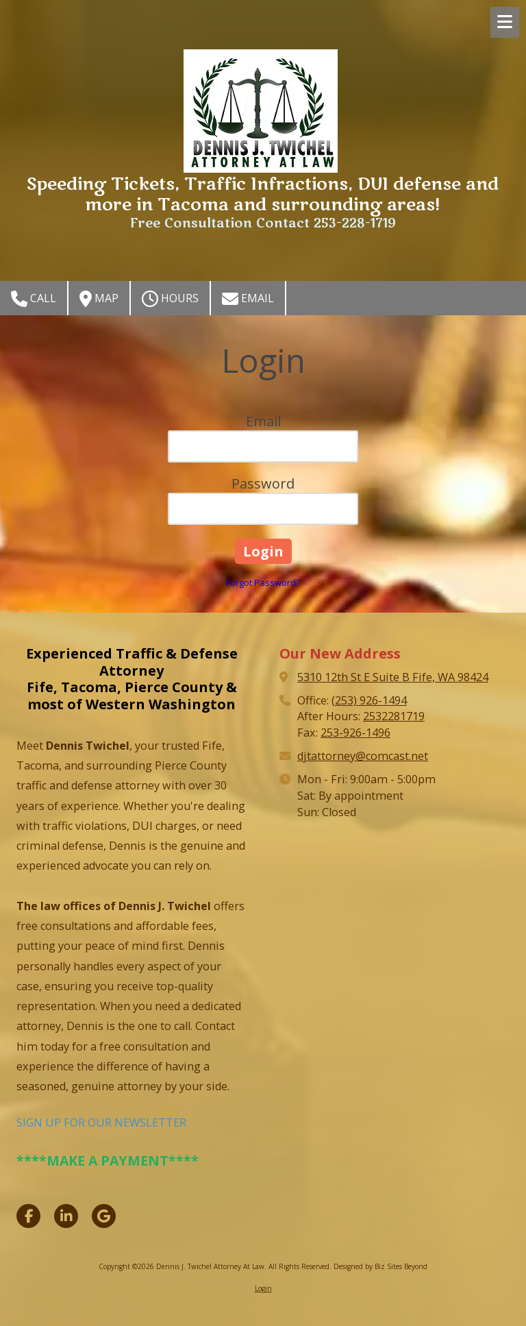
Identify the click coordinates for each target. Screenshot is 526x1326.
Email (248, 299)
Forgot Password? (263, 582)
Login (263, 1288)
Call (33, 299)
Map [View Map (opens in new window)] (98, 299)
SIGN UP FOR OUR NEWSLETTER (101, 1122)
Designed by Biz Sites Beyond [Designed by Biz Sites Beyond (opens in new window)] (380, 1266)
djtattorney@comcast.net (362, 755)
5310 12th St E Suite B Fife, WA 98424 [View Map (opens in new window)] (392, 677)
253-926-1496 (355, 732)
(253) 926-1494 (369, 700)
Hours (170, 299)
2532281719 (394, 716)
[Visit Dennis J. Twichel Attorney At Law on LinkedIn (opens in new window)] (66, 1216)
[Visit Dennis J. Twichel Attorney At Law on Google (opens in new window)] (104, 1216)
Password (263, 483)
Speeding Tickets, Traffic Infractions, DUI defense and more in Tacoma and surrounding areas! (263, 195)
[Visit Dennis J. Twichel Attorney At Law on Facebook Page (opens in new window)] (28, 1216)
